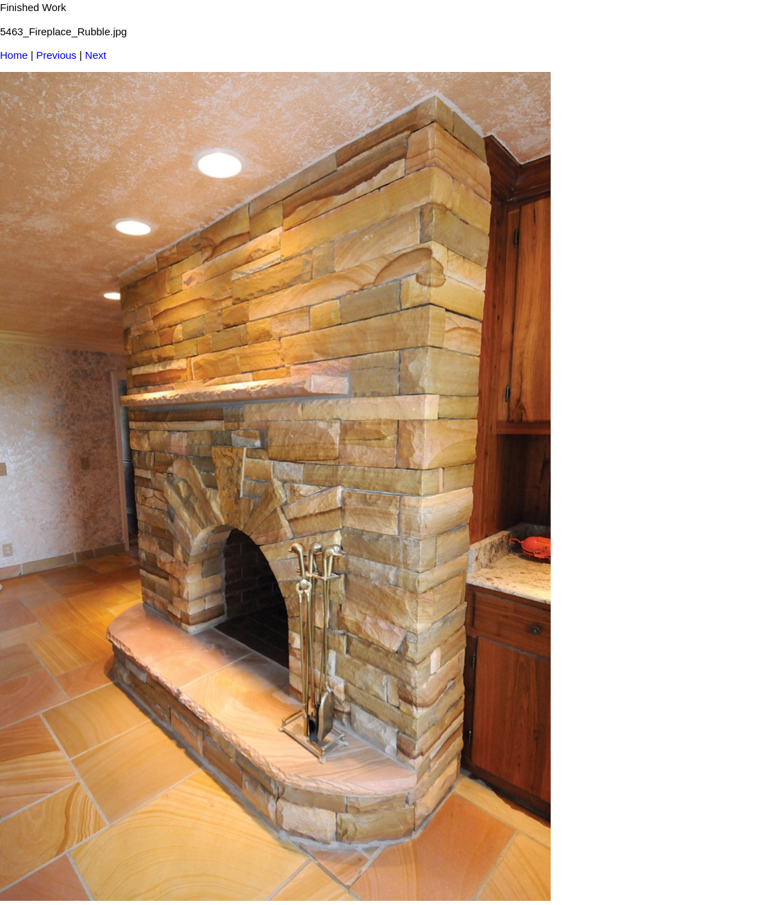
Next (96, 55)
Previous (56, 55)
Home (14, 55)
